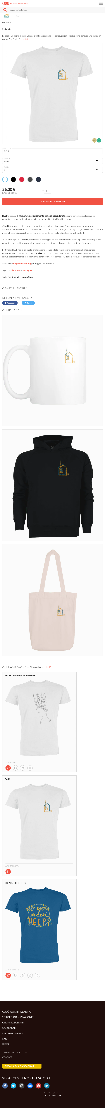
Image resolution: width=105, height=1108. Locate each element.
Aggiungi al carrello (52, 201)
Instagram (27, 270)
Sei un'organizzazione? (18, 1017)
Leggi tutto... (26, 39)
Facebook (16, 270)
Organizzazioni (13, 1022)
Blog (5, 1044)
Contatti (7, 1057)
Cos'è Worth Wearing (16, 1011)
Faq (4, 1038)
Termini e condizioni (14, 1052)
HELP (48, 667)
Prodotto (7, 148)
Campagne (9, 1027)
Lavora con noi (12, 1033)
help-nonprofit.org (22, 263)
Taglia (6, 167)
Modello (7, 158)
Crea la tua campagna (19, 1066)
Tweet (28, 303)
